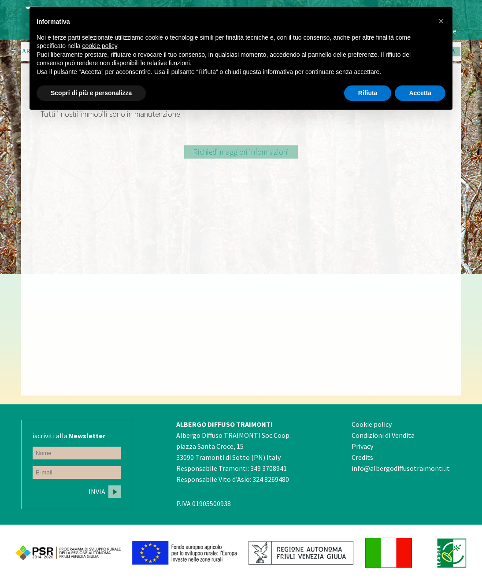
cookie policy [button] (99, 45)
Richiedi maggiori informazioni (241, 152)
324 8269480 (270, 479)
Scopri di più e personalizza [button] (91, 92)
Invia (97, 491)
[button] (441, 21)
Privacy (362, 446)
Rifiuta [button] (368, 92)
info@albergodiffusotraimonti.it (401, 468)
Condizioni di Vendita (383, 435)
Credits (362, 457)
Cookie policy (372, 424)
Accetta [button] (420, 92)
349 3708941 (268, 468)
